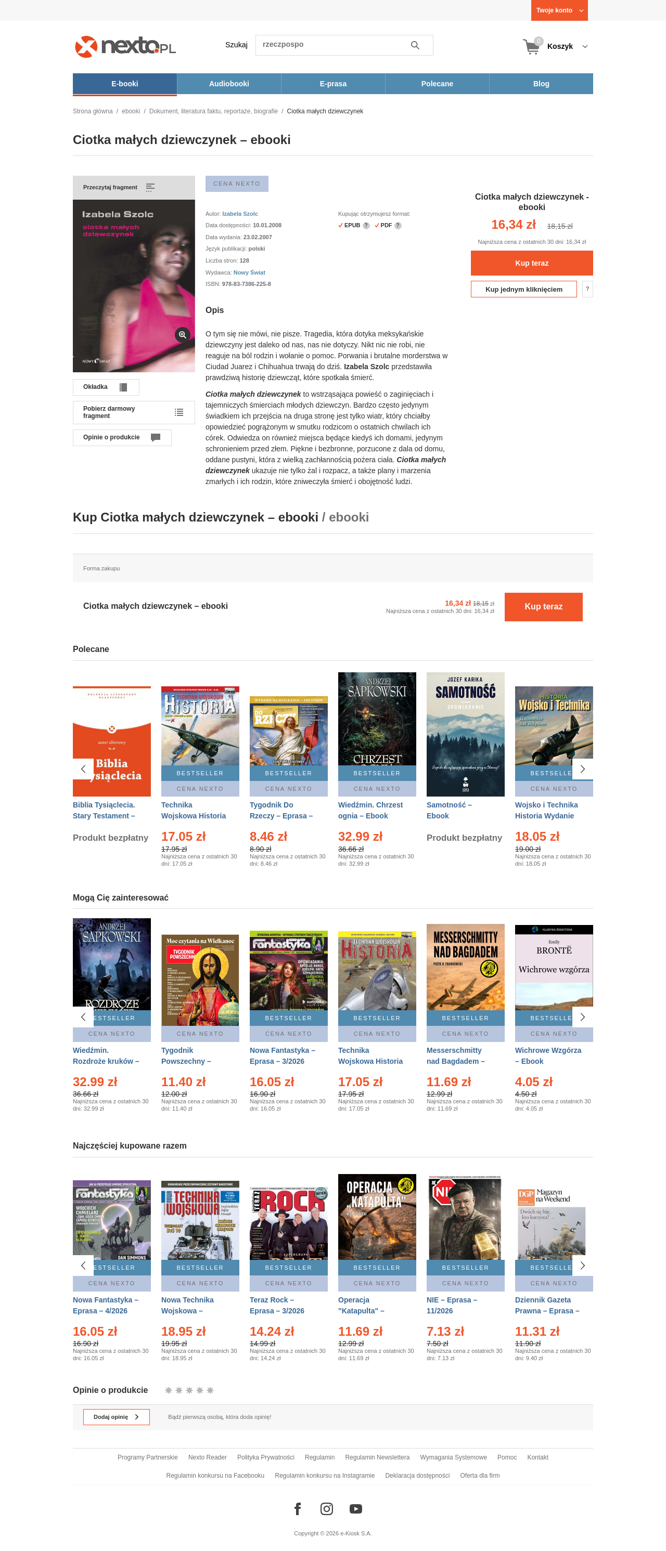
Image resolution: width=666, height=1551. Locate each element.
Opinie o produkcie (111, 437)
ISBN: (214, 284)
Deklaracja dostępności (417, 1475)
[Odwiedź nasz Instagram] (326, 1509)
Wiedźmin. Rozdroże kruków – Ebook (106, 1061)
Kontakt (537, 1457)
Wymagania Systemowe (453, 1457)
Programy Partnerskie (148, 1457)
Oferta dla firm (479, 1475)
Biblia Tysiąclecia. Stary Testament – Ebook (104, 816)
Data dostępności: (229, 225)
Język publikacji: (227, 248)
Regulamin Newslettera (377, 1457)
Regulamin (320, 1457)
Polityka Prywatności (265, 1457)
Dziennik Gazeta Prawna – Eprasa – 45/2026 (547, 1311)
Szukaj (236, 45)
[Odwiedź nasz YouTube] (356, 1509)
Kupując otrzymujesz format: (374, 214)
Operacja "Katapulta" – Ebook (361, 1311)
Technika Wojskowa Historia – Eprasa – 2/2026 (193, 816)
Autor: (214, 214)
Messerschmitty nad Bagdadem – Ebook (456, 1061)
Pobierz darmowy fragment (109, 412)
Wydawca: (220, 272)
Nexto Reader (207, 1457)
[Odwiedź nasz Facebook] (297, 1509)
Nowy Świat (249, 272)
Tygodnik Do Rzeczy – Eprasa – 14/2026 (281, 816)
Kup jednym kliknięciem (523, 289)
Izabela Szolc (240, 214)
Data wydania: (225, 237)
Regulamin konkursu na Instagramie (325, 1475)
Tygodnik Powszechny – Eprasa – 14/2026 (190, 1061)
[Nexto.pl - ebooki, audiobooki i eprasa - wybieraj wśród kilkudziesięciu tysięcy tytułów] (125, 46)
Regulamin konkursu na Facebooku (215, 1475)
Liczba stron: (222, 260)
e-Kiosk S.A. (356, 1533)
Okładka (95, 386)
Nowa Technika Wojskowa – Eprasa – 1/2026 (188, 1311)
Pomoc (507, 1457)
